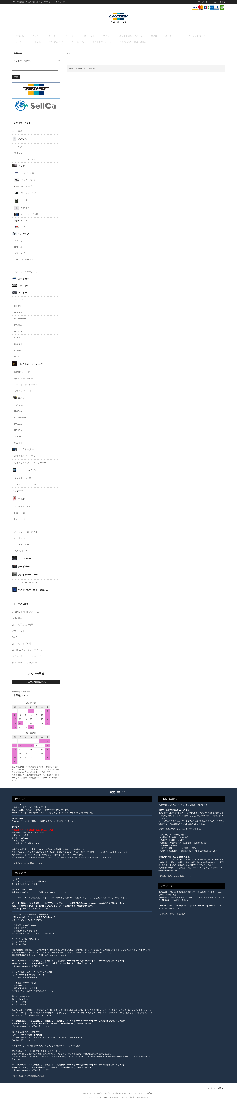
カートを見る (219, 2)
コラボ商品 (17, 619)
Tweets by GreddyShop (21, 692)
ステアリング (20, 241)
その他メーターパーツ (24, 379)
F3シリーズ (19, 519)
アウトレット (18, 631)
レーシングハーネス (23, 260)
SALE (14, 638)
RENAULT (19, 351)
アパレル (20, 36)
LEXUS (17, 306)
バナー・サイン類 (26, 215)
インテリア (44, 36)
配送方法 (108, 1094)
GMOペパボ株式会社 (127, 1098)
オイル (193, 36)
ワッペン (22, 221)
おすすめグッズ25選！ (22, 644)
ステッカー (59, 36)
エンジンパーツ (207, 36)
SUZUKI (18, 344)
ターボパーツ (22, 42)
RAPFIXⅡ (19, 247)
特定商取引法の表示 (119, 1094)
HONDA (18, 332)
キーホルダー (24, 187)
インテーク (180, 36)
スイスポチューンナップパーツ (27, 657)
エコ (16, 526)
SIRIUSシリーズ (22, 372)
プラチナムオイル (22, 507)
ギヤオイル (19, 538)
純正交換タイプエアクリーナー (29, 457)
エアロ (127, 36)
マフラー (88, 36)
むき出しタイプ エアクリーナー (30, 463)
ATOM (152, 1094)
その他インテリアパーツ (25, 273)
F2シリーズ (19, 513)
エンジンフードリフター (25, 583)
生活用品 (22, 208)
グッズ (32, 36)
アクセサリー (24, 227)
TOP (68, 54)
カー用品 (22, 201)
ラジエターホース (22, 478)
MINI (16, 357)
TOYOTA (18, 300)
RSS (147, 1094)
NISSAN (18, 313)
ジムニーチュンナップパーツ (25, 663)
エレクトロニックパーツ (108, 36)
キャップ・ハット (26, 193)
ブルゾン (18, 153)
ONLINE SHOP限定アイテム (25, 612)
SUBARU (18, 338)
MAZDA (18, 325)
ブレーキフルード (22, 545)
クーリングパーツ (162, 36)
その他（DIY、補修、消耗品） (70, 42)
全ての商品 (17, 132)
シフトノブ (19, 254)
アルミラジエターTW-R (25, 485)
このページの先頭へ (214, 1089)
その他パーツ (20, 551)
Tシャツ (18, 147)
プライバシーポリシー (136, 1094)
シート (17, 266)
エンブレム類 (24, 174)
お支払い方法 (98, 1094)
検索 (16, 77)
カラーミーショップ (95, 1098)
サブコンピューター (23, 391)
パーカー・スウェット (24, 160)
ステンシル (74, 36)
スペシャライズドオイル (25, 532)
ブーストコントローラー (25, 385)
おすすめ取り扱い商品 (22, 625)
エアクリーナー (142, 36)
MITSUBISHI (20, 319)
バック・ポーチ (25, 180)
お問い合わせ (87, 1094)
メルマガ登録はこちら (36, 682)
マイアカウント (204, 2)
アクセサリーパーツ (42, 42)
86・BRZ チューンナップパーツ (27, 650)
